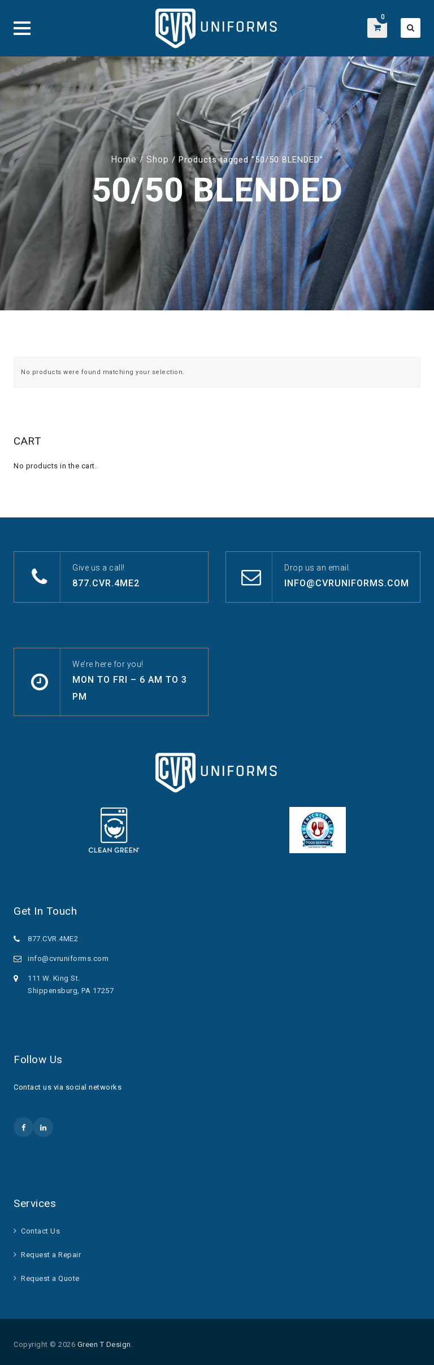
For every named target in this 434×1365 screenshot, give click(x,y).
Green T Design (104, 1344)
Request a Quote (50, 1278)
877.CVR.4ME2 (106, 583)
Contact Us (40, 1231)
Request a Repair (51, 1254)
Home (124, 159)
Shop (157, 159)
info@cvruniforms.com (346, 583)
